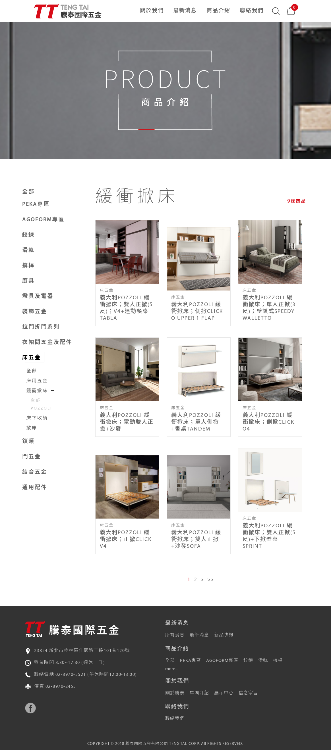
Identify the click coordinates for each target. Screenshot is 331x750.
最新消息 (185, 11)
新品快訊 (223, 635)
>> (210, 580)
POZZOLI (41, 408)
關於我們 (152, 11)
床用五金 (37, 381)
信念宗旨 (248, 693)
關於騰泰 (175, 693)
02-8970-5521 (70, 674)
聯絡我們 (252, 11)
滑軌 (263, 661)
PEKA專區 (190, 661)
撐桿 (278, 661)
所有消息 (175, 635)
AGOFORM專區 (222, 661)
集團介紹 (199, 693)
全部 (28, 192)
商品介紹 (218, 11)
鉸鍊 (248, 661)
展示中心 (223, 693)
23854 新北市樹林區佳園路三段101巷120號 (82, 651)
